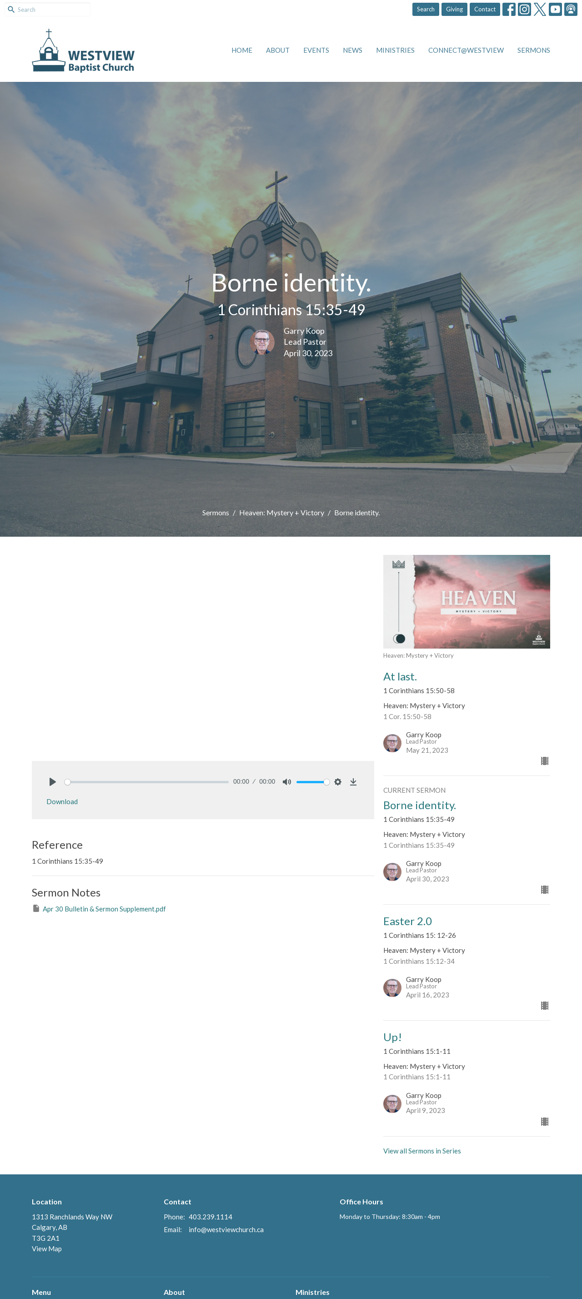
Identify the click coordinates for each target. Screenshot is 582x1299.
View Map (47, 1248)
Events (316, 50)
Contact (485, 9)
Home (241, 50)
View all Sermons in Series (422, 1151)
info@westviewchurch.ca (226, 1229)
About (278, 50)
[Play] (52, 782)
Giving (454, 9)
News (352, 50)
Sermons (533, 50)
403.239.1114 (210, 1217)
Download (62, 801)
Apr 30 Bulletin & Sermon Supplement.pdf (99, 908)
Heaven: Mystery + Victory (281, 512)
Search (426, 9)
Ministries (395, 50)
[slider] (147, 782)
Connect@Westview (466, 50)
